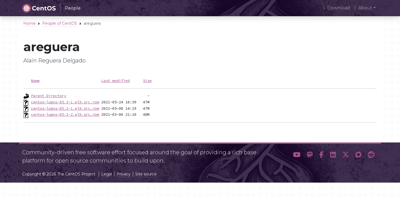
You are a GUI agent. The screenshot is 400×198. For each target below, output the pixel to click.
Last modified (115, 80)
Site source (146, 174)
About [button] (363, 7)
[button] (297, 154)
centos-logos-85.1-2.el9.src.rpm (65, 114)
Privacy (124, 174)
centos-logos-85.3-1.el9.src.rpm (65, 102)
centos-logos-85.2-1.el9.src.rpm (65, 108)
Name (35, 80)
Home (29, 23)
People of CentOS (59, 23)
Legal (106, 174)
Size (147, 80)
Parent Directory (48, 95)
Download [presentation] (336, 7)
